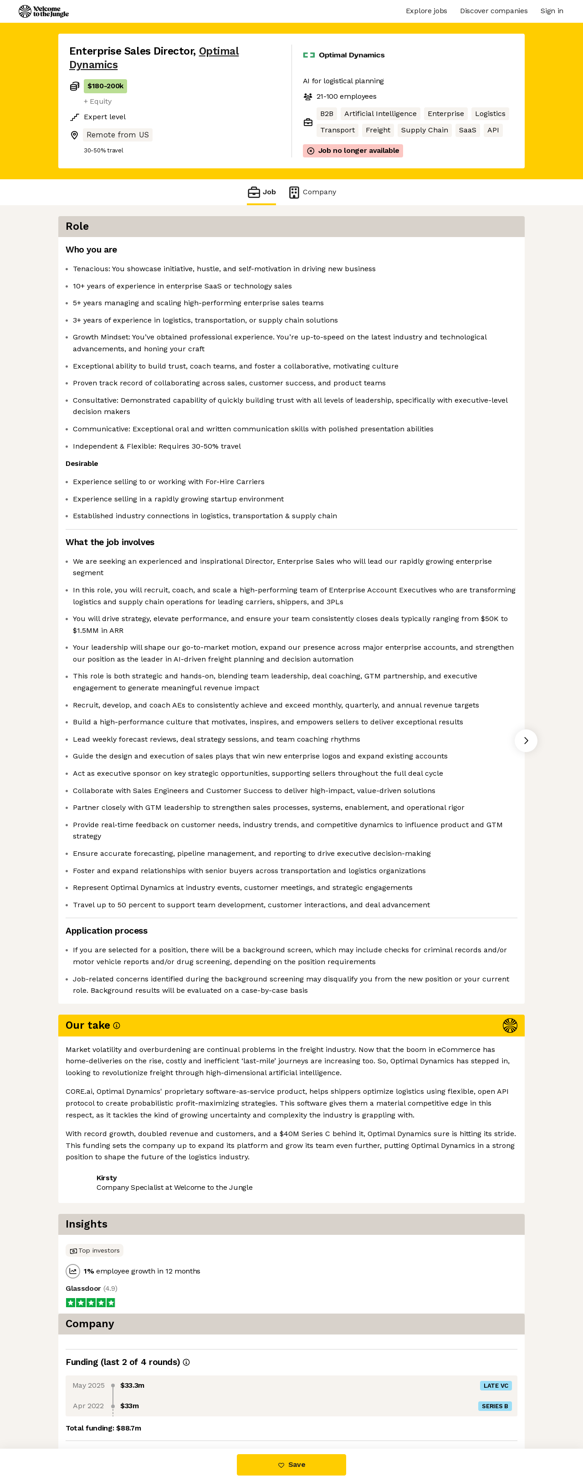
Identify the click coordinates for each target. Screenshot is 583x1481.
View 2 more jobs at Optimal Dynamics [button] (200, 1410)
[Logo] (44, 11)
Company (311, 192)
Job (261, 192)
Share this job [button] (94, 1410)
